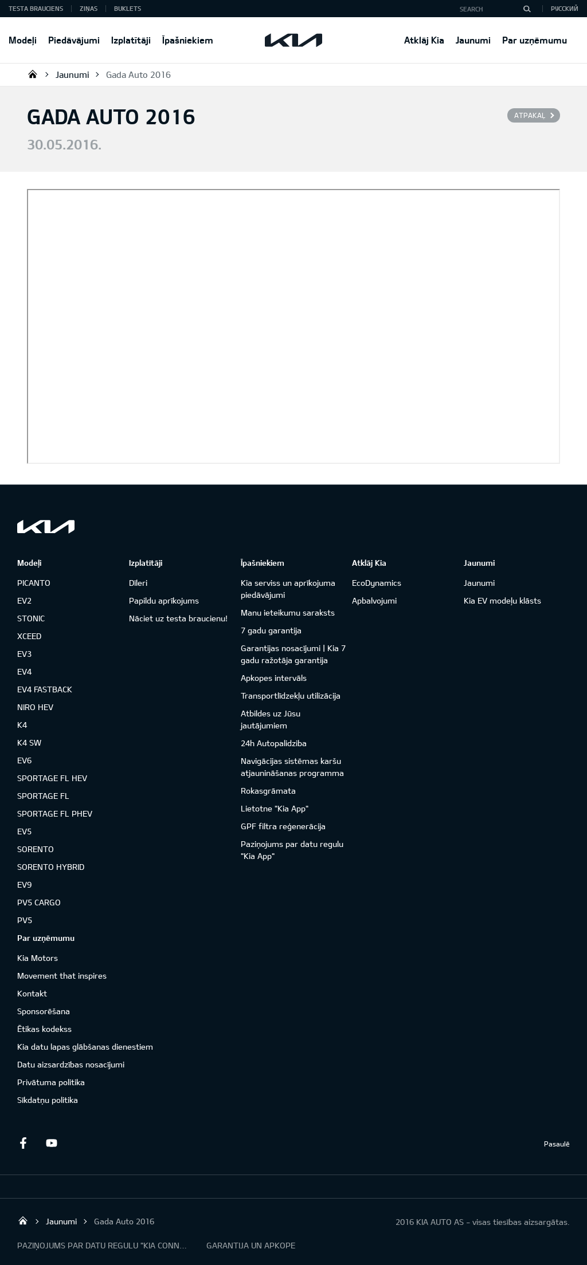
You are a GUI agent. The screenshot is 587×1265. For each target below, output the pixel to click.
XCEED (29, 636)
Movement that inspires (62, 975)
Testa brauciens (36, 8)
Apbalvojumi (374, 600)
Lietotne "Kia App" (274, 808)
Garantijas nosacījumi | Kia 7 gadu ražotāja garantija (293, 654)
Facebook (23, 1143)
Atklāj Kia (424, 39)
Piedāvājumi (74, 39)
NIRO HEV (35, 707)
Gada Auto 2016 (138, 74)
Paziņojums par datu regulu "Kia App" (292, 850)
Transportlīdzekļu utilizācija (291, 695)
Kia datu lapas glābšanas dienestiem (85, 1046)
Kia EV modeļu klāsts (502, 600)
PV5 (24, 920)
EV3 (24, 654)
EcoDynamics (376, 583)
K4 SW (29, 742)
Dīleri (138, 583)
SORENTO (35, 849)
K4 (22, 725)
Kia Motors (37, 958)
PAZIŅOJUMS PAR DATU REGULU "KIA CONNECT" (103, 1245)
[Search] (526, 8)
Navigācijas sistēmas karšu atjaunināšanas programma (292, 767)
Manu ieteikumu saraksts (288, 612)
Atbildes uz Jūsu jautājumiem (270, 719)
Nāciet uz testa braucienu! (178, 618)
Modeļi (23, 39)
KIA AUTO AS (32, 74)
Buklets (127, 8)
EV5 (24, 831)
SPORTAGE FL (43, 796)
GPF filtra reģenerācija (283, 826)
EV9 (24, 884)
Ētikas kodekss (44, 1029)
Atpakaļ (529, 115)
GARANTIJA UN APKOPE (250, 1245)
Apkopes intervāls (274, 678)
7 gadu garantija (271, 630)
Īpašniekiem (187, 39)
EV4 (24, 671)
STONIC (31, 618)
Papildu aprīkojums (164, 600)
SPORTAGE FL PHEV (54, 813)
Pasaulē (557, 1144)
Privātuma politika (51, 1082)
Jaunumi (473, 39)
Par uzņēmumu (534, 39)
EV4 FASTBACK (44, 689)
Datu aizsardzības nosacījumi (70, 1064)
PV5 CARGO (39, 902)
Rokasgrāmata (268, 790)
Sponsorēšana (43, 1011)
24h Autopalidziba (274, 743)
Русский (564, 8)
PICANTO (33, 583)
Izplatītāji (131, 39)
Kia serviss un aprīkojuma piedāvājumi (288, 589)
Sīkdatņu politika (47, 1100)
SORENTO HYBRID (50, 867)
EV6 (24, 760)
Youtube (51, 1143)
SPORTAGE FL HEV (52, 778)
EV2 (24, 600)
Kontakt (32, 993)
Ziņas (88, 8)
